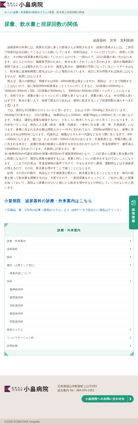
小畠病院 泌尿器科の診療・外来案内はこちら (48, 201)
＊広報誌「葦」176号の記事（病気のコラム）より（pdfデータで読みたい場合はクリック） (63, 209)
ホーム (8, 12)
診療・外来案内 (22, 12)
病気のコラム (39, 12)
